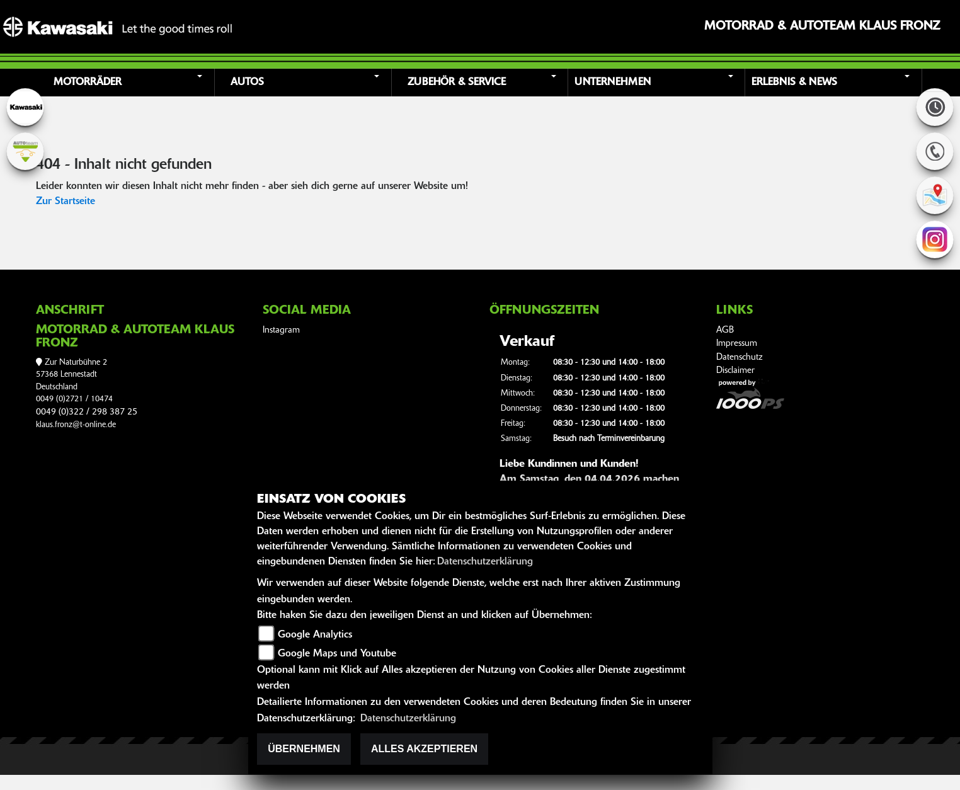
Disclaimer (735, 370)
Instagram (281, 330)
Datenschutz (739, 357)
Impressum (736, 343)
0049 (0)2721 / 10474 (74, 399)
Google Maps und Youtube (337, 654)
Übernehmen (304, 748)
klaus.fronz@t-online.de (76, 425)
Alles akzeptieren (424, 748)
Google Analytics (315, 635)
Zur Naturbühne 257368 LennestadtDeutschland (71, 374)
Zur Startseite (65, 202)
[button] (127, 82)
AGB (725, 330)
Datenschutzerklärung (485, 562)
